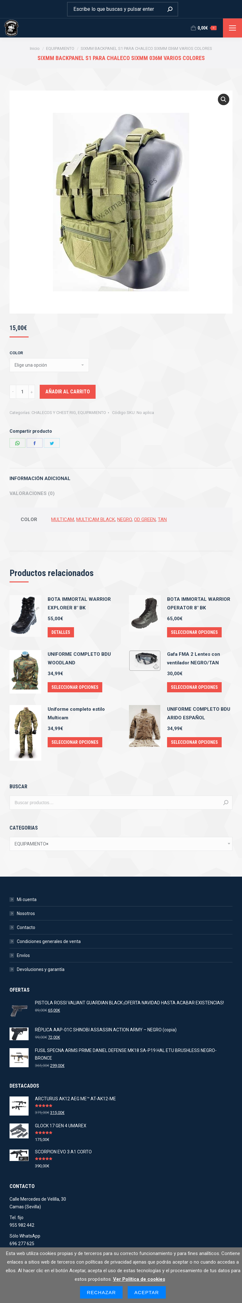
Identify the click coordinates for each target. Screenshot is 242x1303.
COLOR (16, 352)
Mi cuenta (27, 899)
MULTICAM (62, 519)
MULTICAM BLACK (95, 519)
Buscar (226, 803)
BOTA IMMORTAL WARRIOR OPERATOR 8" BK (198, 603)
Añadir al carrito (67, 392)
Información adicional (40, 478)
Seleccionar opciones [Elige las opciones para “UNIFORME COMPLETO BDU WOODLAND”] (74, 687)
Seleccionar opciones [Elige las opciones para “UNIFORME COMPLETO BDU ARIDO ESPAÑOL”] (194, 742)
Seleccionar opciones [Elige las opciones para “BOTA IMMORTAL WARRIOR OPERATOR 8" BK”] (194, 632)
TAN (162, 519)
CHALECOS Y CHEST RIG (53, 412)
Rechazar (101, 1292)
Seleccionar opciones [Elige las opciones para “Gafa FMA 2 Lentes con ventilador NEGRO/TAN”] (194, 687)
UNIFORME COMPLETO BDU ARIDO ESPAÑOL (198, 713)
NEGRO (124, 519)
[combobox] (121, 844)
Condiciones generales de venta (49, 941)
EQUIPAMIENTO (92, 412)
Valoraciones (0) (32, 493)
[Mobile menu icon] (232, 27)
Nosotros (26, 913)
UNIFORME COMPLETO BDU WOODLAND (79, 658)
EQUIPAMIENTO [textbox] (31, 843)
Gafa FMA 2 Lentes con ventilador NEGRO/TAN (193, 658)
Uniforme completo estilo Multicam (76, 713)
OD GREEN (145, 519)
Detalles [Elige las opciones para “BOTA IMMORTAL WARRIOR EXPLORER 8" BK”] (60, 632)
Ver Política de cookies (139, 1279)
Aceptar (146, 1292)
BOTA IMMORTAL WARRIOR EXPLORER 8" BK (79, 603)
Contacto (26, 927)
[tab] (121, 475)
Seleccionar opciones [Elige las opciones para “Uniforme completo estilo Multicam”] (74, 742)
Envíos (23, 955)
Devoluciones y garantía (40, 969)
